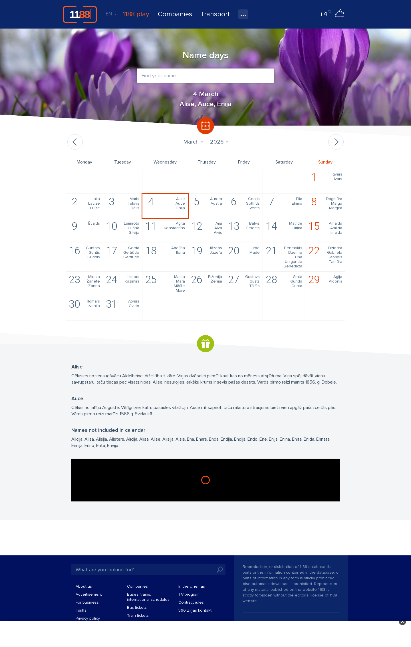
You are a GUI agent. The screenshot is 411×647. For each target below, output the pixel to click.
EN (111, 14)
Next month (336, 142)
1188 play (136, 14)
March (193, 141)
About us (84, 586)
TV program (189, 594)
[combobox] (205, 75)
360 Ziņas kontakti (195, 610)
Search (219, 569)
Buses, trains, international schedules (148, 597)
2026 (219, 141)
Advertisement (89, 594)
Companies (175, 14)
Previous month (75, 142)
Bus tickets (137, 607)
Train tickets (138, 615)
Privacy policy (88, 618)
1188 (80, 14)
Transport (215, 14)
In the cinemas (191, 586)
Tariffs (81, 610)
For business (87, 602)
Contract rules (191, 602)
